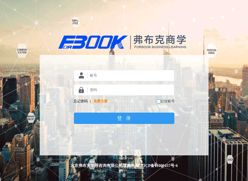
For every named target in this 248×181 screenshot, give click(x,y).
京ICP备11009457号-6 (159, 165)
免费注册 (100, 101)
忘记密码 (81, 101)
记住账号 (168, 101)
